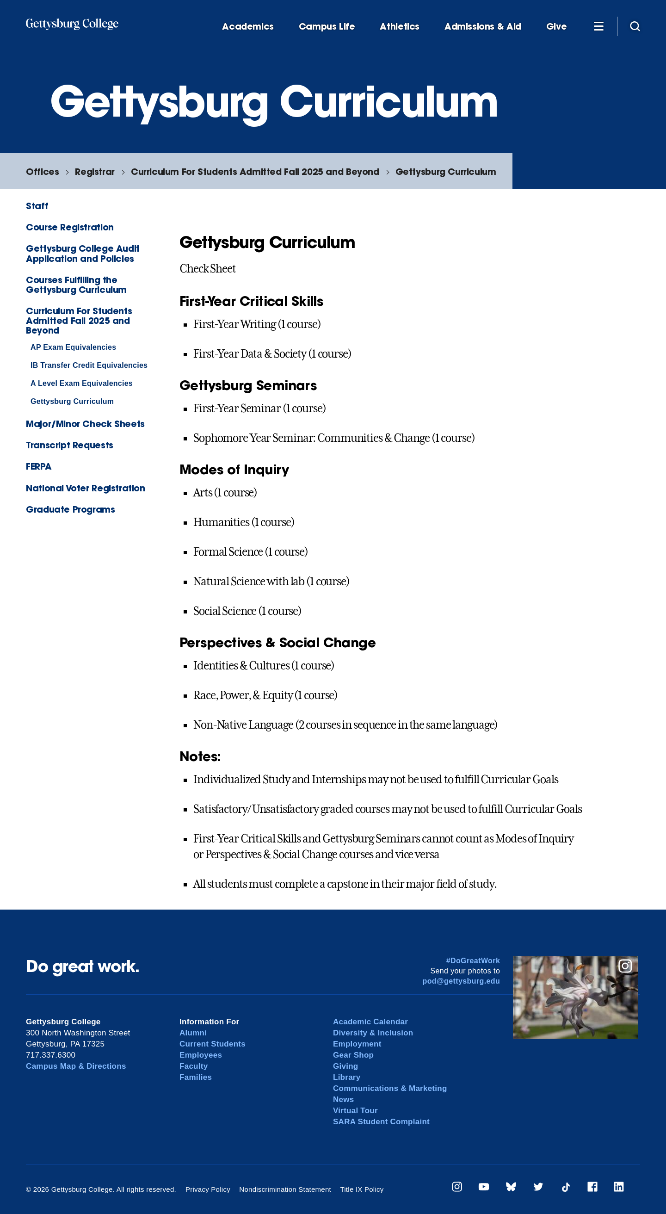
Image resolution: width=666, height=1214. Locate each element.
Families (195, 1077)
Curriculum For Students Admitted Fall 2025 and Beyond (255, 171)
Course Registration (70, 227)
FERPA (38, 466)
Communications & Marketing (390, 1088)
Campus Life (327, 26)
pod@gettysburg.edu (461, 981)
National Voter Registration (85, 488)
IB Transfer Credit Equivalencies (89, 365)
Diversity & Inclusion (373, 1032)
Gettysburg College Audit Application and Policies (83, 253)
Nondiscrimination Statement (285, 1189)
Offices (42, 171)
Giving (345, 1066)
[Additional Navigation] (598, 25)
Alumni (193, 1032)
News (343, 1099)
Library (346, 1077)
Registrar (95, 171)
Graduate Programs (70, 509)
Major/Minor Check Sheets (85, 423)
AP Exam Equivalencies (73, 347)
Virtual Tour (355, 1110)
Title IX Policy (361, 1189)
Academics (248, 26)
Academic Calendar (370, 1021)
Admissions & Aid (482, 26)
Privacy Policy (207, 1189)
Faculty (193, 1066)
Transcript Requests (69, 445)
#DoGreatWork (473, 961)
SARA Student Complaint (381, 1121)
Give (556, 26)
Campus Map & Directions (76, 1066)
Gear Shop (353, 1055)
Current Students (212, 1044)
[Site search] (635, 25)
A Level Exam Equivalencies (82, 383)
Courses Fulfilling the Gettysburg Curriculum (76, 284)
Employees (200, 1055)
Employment (357, 1044)
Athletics (399, 26)
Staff (37, 206)
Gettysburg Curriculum (445, 171)
